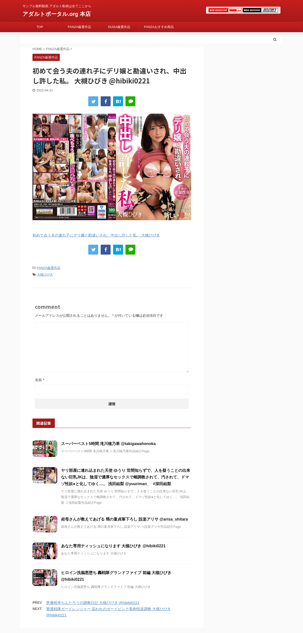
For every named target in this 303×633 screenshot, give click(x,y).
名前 (39, 380)
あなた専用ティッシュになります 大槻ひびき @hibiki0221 (113, 546)
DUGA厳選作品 (119, 27)
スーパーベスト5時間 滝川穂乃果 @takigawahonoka (108, 444)
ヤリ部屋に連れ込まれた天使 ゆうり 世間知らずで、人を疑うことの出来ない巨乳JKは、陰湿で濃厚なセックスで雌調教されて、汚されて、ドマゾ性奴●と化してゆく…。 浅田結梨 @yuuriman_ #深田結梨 (125, 477)
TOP (39, 27)
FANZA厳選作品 (79, 27)
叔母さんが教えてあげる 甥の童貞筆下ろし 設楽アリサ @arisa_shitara (124, 519)
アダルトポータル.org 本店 (57, 14)
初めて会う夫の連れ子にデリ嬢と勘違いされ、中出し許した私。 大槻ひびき (96, 235)
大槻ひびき (45, 274)
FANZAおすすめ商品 (159, 27)
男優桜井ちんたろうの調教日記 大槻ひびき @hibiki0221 (92, 603)
